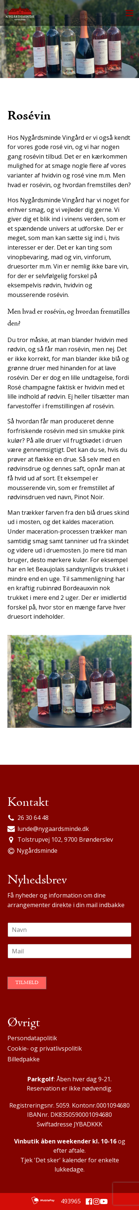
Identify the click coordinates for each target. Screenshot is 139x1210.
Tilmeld (27, 983)
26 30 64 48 (33, 818)
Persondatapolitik (32, 1038)
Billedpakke (23, 1059)
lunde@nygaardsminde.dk (53, 829)
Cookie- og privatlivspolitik (44, 1048)
